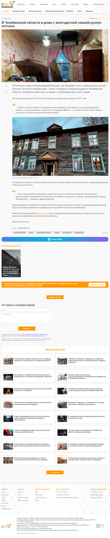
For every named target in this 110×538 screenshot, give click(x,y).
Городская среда (18, 11)
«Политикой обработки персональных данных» (31, 336)
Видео (85, 4)
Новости (20, 4)
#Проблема (67, 232)
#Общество (79, 232)
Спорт (63, 4)
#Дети (57, 232)
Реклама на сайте (96, 497)
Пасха (79, 11)
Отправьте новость (97, 284)
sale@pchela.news (96, 495)
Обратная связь (23, 500)
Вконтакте (38, 495)
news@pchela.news (62, 495)
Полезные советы (35, 11)
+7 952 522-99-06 (62, 492)
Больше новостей (55, 297)
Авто (54, 4)
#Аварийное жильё (44, 232)
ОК (107, 18)
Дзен (37, 500)
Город (32, 4)
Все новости (55, 472)
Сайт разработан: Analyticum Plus (27, 533)
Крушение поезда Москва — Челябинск (59, 11)
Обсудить (105, 232)
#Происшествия (19, 232)
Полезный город (23, 497)
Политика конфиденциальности (67, 497)
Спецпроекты (98, 4)
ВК (104, 18)
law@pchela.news (72, 530)
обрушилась (42, 213)
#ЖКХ (31, 232)
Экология (44, 4)
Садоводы (89, 11)
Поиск (19, 495)
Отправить (26, 328)
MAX (100, 18)
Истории (74, 4)
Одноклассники (40, 497)
